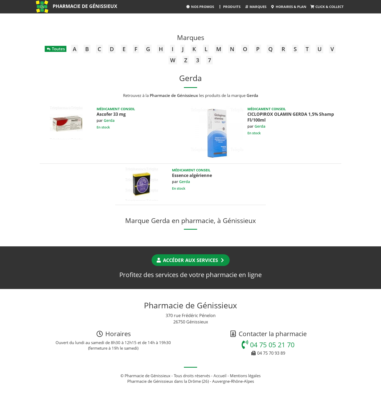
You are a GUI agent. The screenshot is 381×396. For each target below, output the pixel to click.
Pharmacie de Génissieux (85, 6)
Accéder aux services (190, 260)
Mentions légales (245, 375)
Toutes (55, 48)
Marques (255, 6)
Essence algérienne (192, 175)
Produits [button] (229, 6)
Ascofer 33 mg (111, 114)
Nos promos (200, 6)
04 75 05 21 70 (268, 344)
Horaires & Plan (288, 6)
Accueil (220, 375)
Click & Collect (327, 6)
